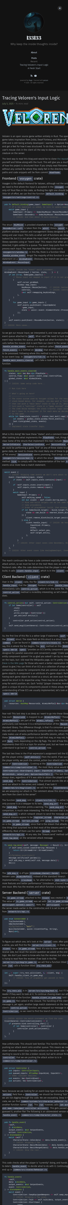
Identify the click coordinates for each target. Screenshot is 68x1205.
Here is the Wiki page (13, 663)
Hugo (30, 80)
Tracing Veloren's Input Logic (34, 64)
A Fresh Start (34, 68)
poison (45, 80)
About (34, 52)
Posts (34, 58)
